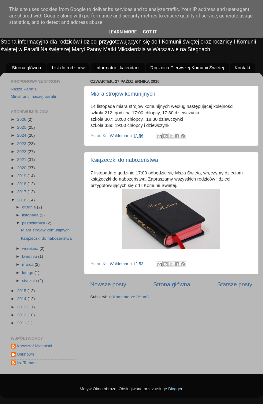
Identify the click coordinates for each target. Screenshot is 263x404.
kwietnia (30, 256)
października (34, 223)
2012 (22, 315)
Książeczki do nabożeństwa (124, 160)
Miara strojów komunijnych (123, 94)
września (30, 248)
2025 (22, 127)
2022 (22, 151)
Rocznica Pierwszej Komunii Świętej (187, 67)
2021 (22, 159)
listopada (31, 215)
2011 (22, 323)
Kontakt (242, 67)
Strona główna (26, 67)
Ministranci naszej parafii (33, 96)
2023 (22, 143)
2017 (22, 191)
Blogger (175, 389)
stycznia (30, 280)
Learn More (123, 32)
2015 (22, 290)
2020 (22, 168)
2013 (22, 307)
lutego (28, 272)
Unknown (25, 354)
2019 (22, 175)
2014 (22, 298)
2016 (22, 200)
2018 (22, 183)
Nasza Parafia (24, 89)
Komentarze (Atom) (131, 297)
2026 (22, 119)
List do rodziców (68, 67)
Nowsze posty (108, 284)
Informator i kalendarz (117, 67)
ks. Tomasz (27, 362)
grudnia (29, 207)
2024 (22, 135)
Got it (150, 32)
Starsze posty (234, 284)
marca (28, 264)
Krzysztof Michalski (34, 346)
